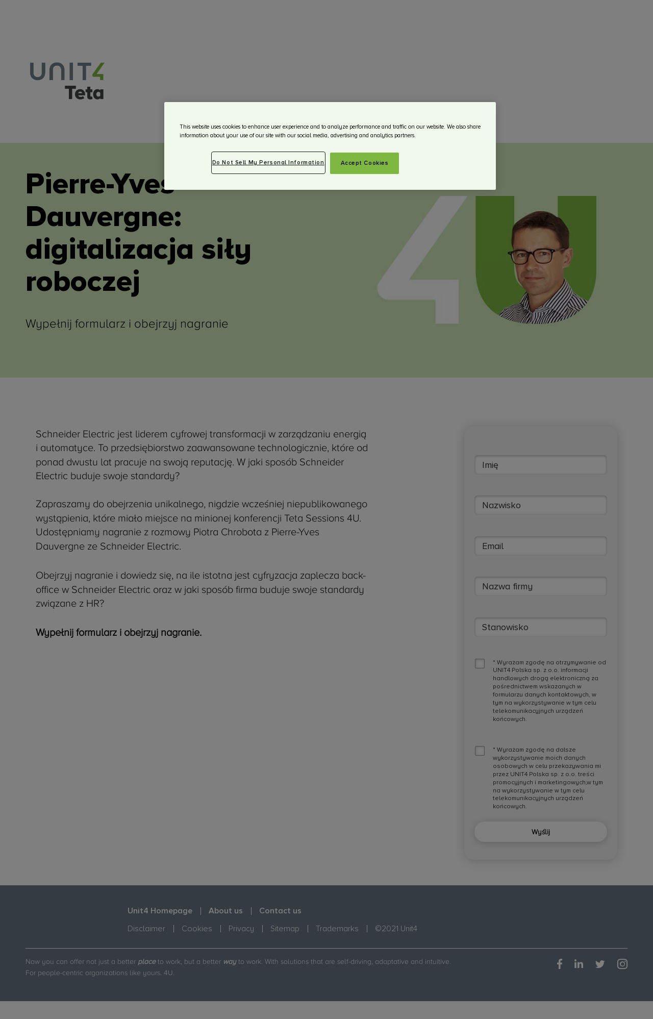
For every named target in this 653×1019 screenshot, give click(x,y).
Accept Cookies (365, 163)
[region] (330, 146)
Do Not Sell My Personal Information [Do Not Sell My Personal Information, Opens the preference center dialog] (268, 162)
